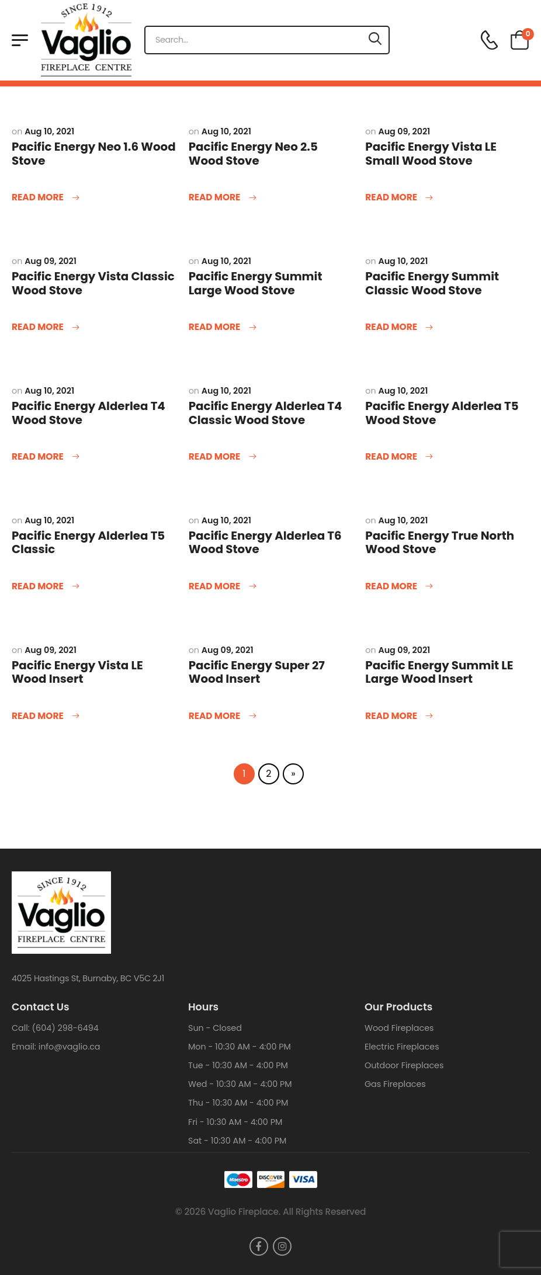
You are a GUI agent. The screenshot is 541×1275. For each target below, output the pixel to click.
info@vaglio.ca (69, 1046)
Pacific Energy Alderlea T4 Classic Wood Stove (265, 413)
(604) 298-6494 (65, 1028)
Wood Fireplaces (399, 1028)
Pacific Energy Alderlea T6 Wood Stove (265, 542)
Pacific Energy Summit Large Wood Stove (255, 283)
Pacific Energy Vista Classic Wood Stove (93, 283)
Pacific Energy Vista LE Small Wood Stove (431, 153)
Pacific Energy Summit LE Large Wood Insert (439, 672)
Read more (38, 197)
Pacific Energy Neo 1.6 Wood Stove (94, 153)
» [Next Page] (293, 773)
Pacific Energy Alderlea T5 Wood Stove (441, 413)
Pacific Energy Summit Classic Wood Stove (432, 283)
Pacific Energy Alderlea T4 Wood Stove (88, 413)
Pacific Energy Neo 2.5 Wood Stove (253, 153)
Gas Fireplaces (395, 1084)
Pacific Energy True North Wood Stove (439, 542)
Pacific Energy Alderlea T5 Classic (88, 542)
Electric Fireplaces (402, 1046)
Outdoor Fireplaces (404, 1065)
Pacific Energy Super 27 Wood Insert (257, 672)
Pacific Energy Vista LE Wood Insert (77, 672)
